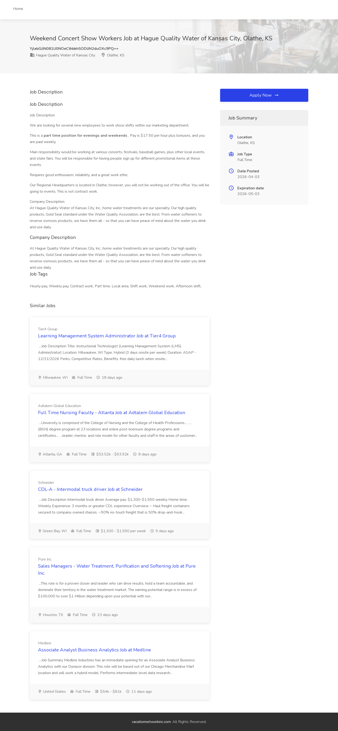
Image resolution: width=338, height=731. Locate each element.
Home (18, 8)
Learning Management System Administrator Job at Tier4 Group (107, 336)
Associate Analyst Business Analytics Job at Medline (94, 650)
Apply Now (264, 95)
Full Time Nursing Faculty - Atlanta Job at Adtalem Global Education (111, 412)
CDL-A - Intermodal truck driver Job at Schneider (90, 489)
